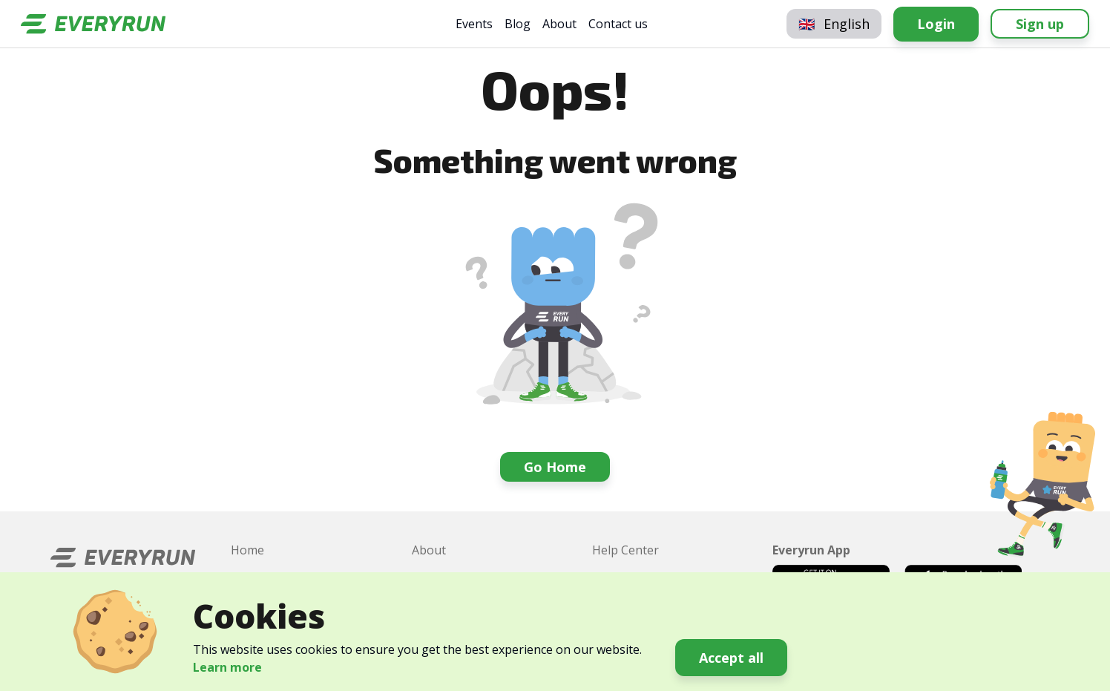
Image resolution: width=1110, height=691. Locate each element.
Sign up (1040, 24)
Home (247, 550)
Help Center (625, 550)
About (559, 24)
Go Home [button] (555, 467)
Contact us (618, 24)
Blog (518, 24)
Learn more (227, 667)
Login (936, 24)
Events (474, 24)
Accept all (731, 658)
